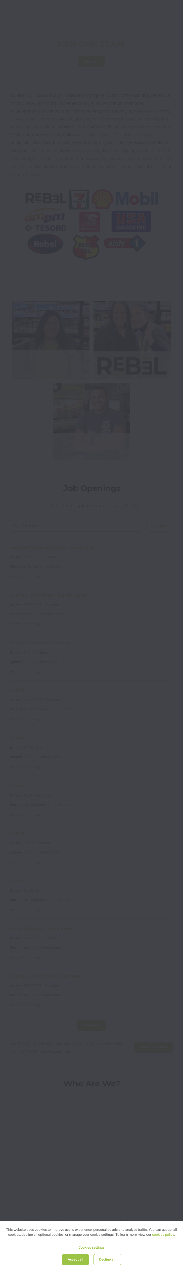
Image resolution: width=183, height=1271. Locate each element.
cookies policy (163, 1235)
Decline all (107, 1260)
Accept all (75, 1260)
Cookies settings (91, 1248)
